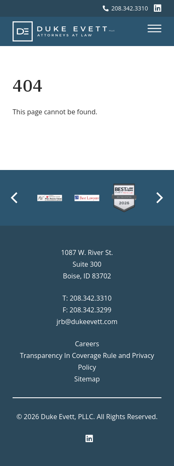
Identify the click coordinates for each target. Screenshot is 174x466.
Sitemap (87, 379)
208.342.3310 (91, 298)
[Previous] (15, 198)
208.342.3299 (91, 309)
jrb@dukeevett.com (87, 321)
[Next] (159, 198)
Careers (87, 343)
